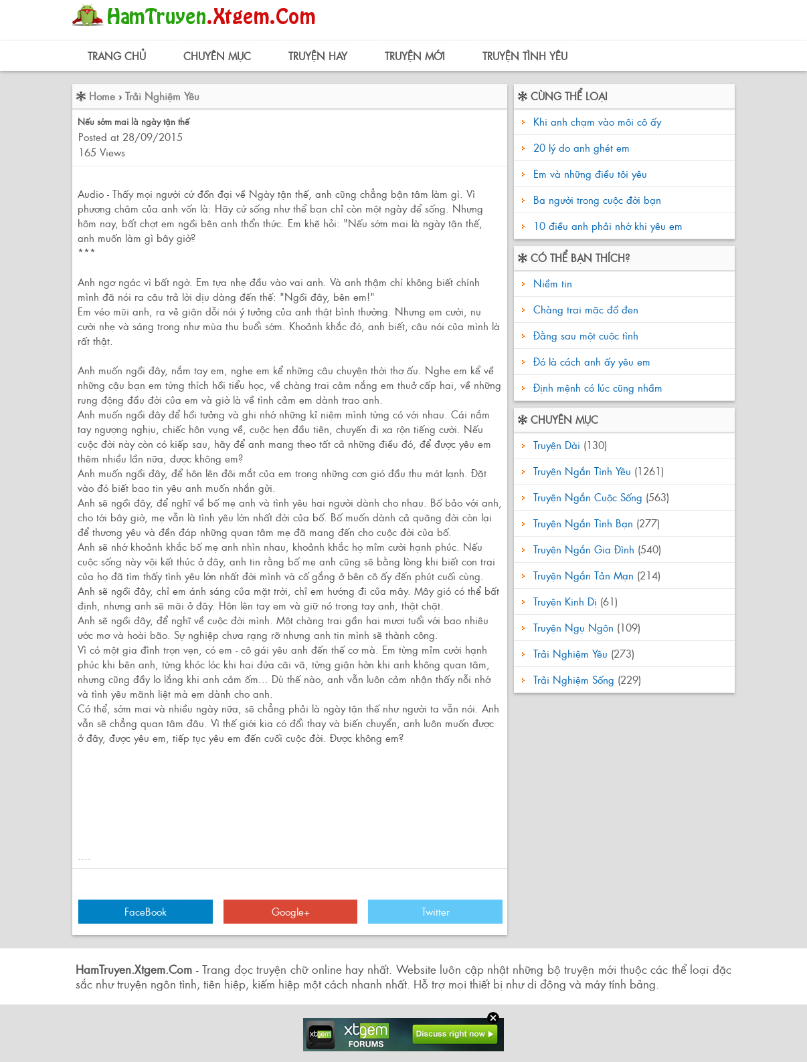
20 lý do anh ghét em (581, 147)
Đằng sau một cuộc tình (584, 335)
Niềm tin (551, 283)
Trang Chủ (117, 55)
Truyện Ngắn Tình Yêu (582, 471)
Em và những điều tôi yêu (590, 173)
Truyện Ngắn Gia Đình (583, 549)
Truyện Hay (317, 55)
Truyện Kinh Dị (565, 601)
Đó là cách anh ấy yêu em (590, 361)
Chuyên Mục (217, 55)
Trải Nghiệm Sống (573, 679)
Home (102, 96)
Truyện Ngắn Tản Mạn (583, 575)
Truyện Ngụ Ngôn (573, 627)
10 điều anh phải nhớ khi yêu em (608, 225)
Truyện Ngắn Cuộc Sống (587, 497)
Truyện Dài (556, 444)
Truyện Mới (415, 55)
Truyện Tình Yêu (524, 55)
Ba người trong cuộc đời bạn (597, 199)
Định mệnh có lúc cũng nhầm (596, 387)
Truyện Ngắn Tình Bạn (583, 523)
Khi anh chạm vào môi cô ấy (597, 121)
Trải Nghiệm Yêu (162, 96)
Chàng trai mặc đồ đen (584, 309)
